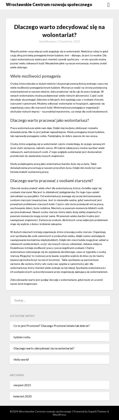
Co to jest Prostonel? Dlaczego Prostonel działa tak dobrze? (51, 325)
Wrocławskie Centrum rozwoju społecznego (49, 4)
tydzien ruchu (21, 337)
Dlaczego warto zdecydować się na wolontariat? (43, 348)
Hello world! (21, 359)
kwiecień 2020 (22, 396)
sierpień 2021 (22, 385)
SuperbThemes (97, 411)
